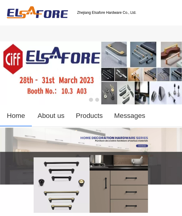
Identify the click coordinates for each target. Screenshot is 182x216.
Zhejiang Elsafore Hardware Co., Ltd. (106, 12)
